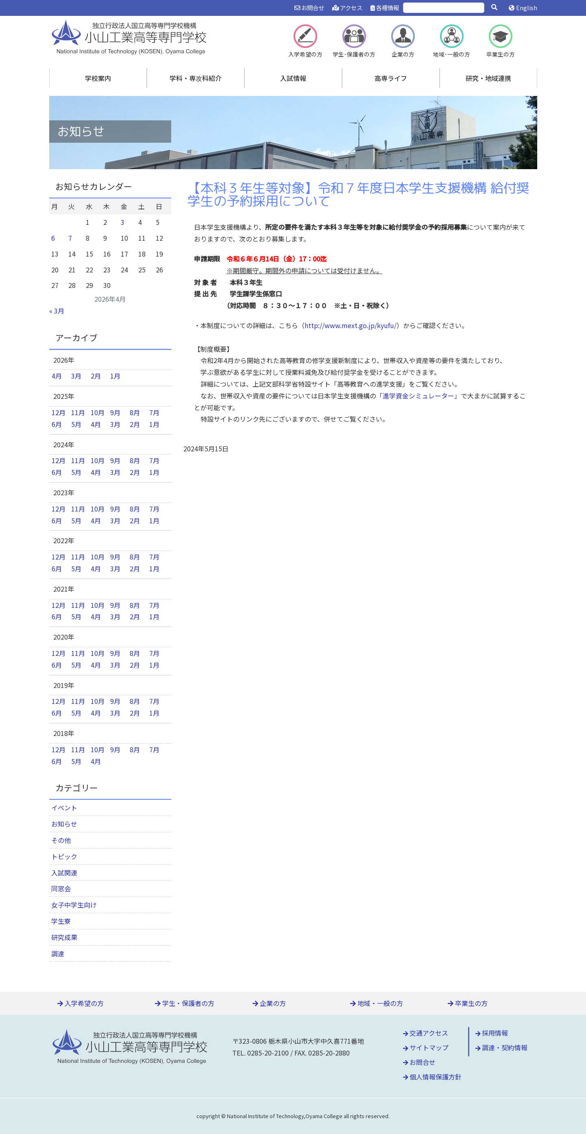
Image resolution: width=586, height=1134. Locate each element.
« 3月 (56, 311)
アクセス (347, 7)
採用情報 (491, 1033)
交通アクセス (426, 1033)
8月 (135, 412)
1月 (115, 376)
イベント (64, 807)
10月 (98, 412)
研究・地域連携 (488, 78)
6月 (57, 424)
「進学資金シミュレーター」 (418, 395)
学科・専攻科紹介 (196, 78)
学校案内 (98, 78)
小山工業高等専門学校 (130, 36)
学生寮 (61, 921)
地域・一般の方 (376, 1003)
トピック (64, 856)
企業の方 (269, 1003)
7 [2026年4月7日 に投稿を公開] (70, 238)
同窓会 (61, 888)
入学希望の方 (80, 1003)
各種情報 (384, 7)
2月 (96, 376)
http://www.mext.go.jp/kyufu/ (350, 325)
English (523, 7)
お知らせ (64, 824)
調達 (57, 953)
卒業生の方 (468, 1003)
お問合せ (309, 7)
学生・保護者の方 (184, 1003)
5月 (76, 424)
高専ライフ (391, 78)
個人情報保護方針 (432, 1077)
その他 (61, 840)
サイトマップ (426, 1047)
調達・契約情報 (501, 1047)
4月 (57, 376)
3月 (76, 376)
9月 (115, 412)
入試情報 (293, 78)
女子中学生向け (74, 905)
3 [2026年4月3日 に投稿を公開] (122, 222)
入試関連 (64, 872)
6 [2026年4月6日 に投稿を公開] (53, 238)
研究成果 (64, 937)
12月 (58, 412)
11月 (78, 412)
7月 (154, 412)
